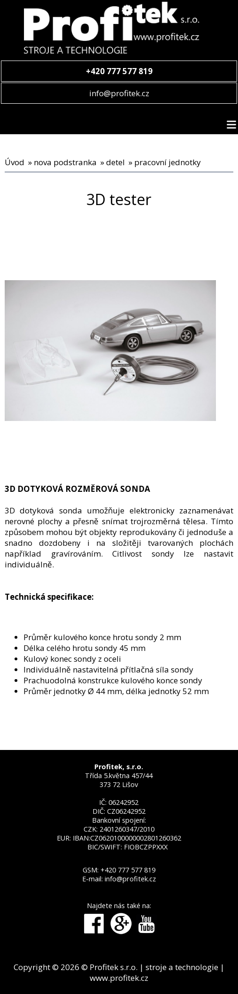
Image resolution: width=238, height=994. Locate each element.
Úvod (14, 162)
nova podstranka (65, 162)
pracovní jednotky (167, 162)
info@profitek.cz (119, 93)
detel (115, 162)
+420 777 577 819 (127, 869)
